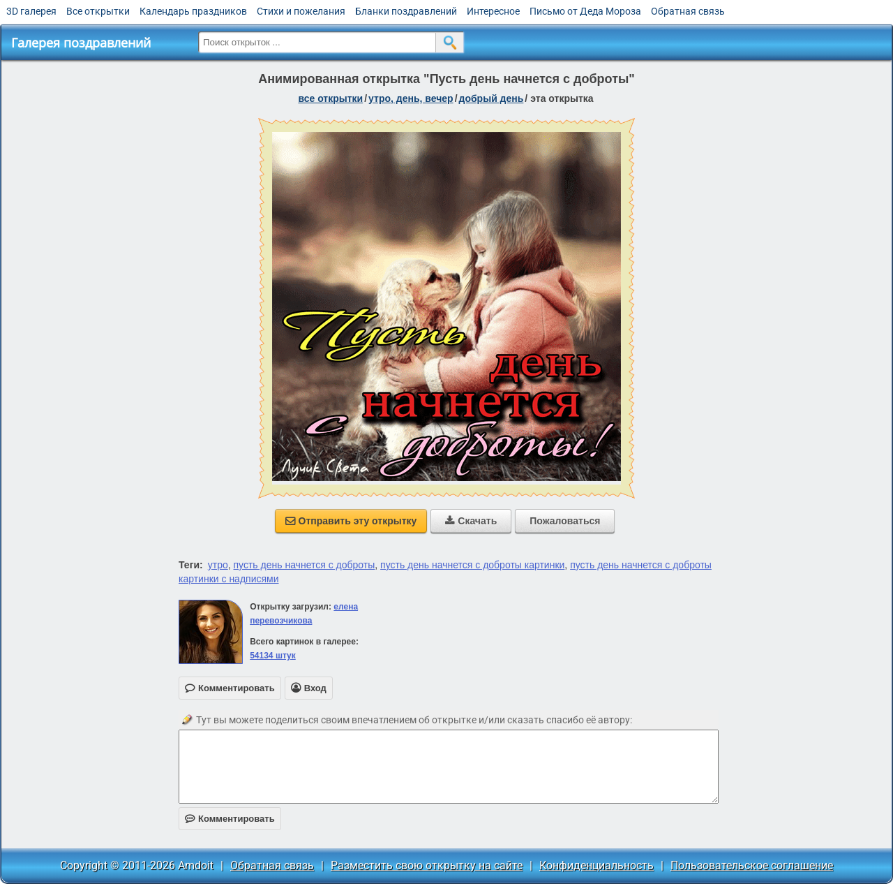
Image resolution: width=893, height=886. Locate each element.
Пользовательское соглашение (751, 865)
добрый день (491, 98)
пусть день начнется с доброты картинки (472, 564)
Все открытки (98, 11)
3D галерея (31, 11)
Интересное (493, 11)
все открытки (330, 98)
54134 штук (273, 655)
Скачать (471, 520)
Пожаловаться (565, 520)
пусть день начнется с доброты (304, 564)
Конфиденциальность (596, 865)
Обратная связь (688, 11)
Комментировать (230, 818)
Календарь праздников (193, 11)
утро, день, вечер (410, 98)
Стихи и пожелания (301, 11)
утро (218, 564)
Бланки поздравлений (406, 11)
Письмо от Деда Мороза (585, 11)
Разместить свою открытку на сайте (427, 865)
